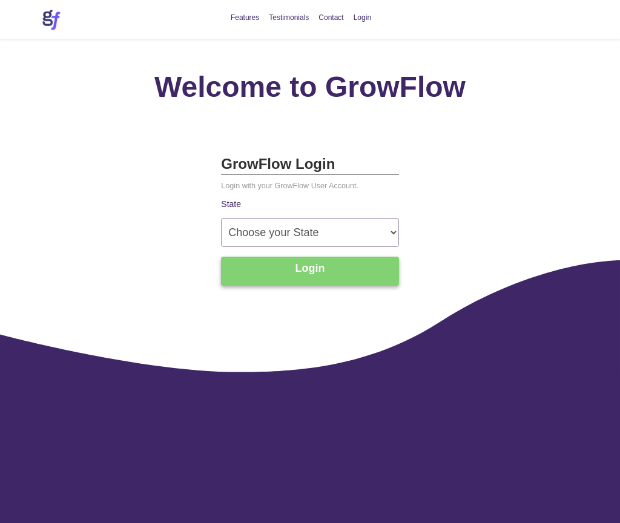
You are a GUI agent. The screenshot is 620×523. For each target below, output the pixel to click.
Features (245, 17)
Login (362, 17)
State (231, 204)
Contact (330, 17)
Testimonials (289, 17)
